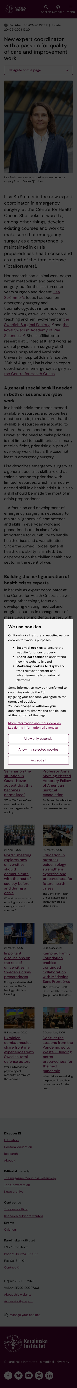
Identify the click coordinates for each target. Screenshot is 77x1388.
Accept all (38, 760)
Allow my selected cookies (38, 749)
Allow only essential (38, 738)
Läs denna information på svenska (33, 728)
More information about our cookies (34, 723)
